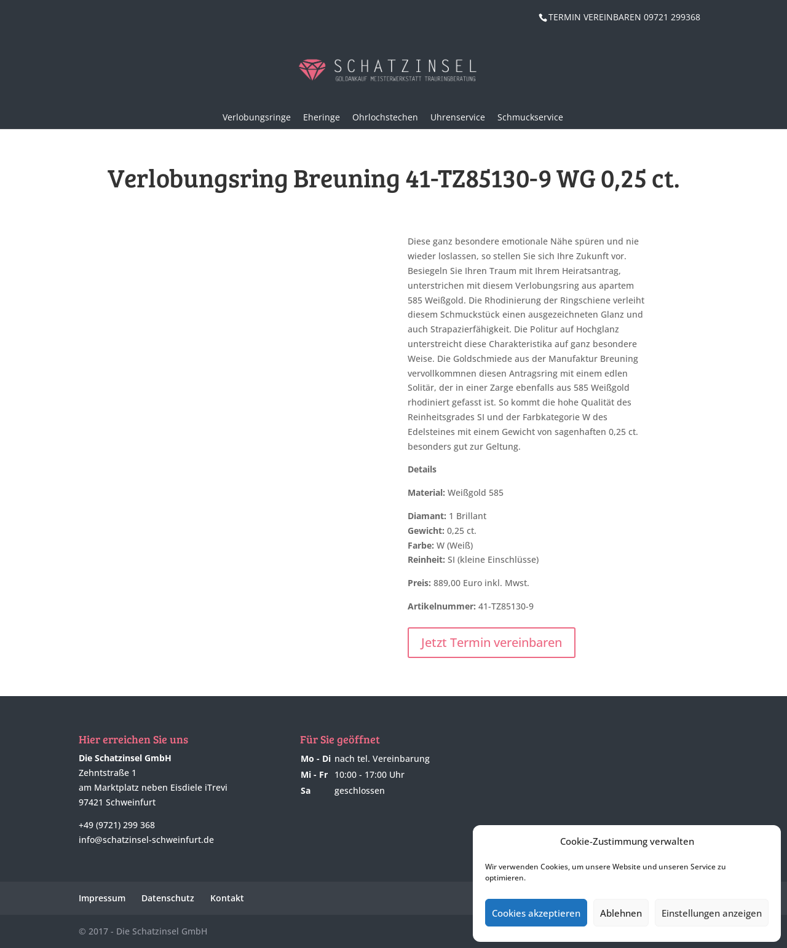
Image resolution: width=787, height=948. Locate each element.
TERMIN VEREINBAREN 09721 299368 (624, 17)
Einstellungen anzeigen (712, 913)
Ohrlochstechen (385, 117)
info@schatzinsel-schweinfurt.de (146, 839)
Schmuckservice (530, 117)
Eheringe (321, 117)
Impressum (102, 898)
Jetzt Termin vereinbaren (491, 642)
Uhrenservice (457, 117)
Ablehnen (621, 913)
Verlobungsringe (257, 117)
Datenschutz (167, 898)
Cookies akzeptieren (536, 913)
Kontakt (227, 898)
